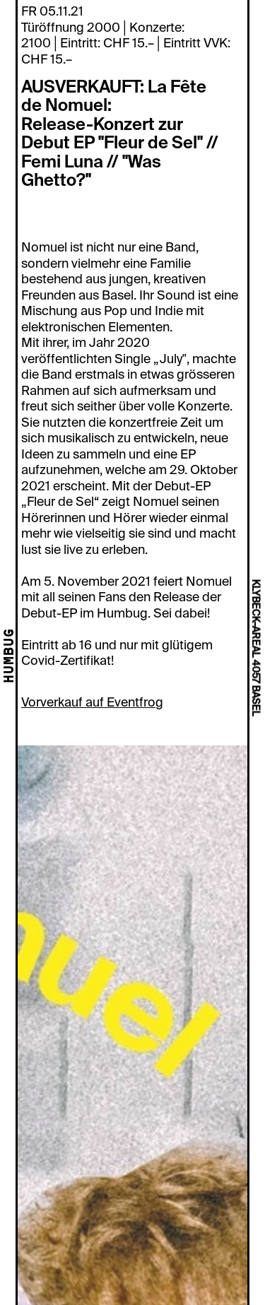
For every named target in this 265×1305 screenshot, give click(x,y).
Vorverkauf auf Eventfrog (92, 702)
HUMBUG (10, 656)
